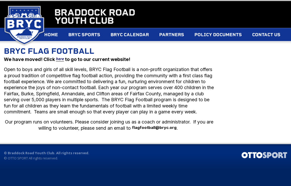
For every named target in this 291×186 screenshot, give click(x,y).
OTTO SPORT (18, 159)
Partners (181, 35)
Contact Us (68, 48)
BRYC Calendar (140, 35)
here (60, 60)
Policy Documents (228, 35)
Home (61, 35)
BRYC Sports (94, 35)
